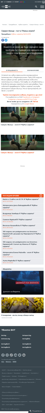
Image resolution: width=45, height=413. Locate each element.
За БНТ (4, 370)
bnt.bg (3, 335)
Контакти (34, 373)
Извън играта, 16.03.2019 (21, 34)
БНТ (2, 2)
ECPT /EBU (9, 404)
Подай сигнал (6, 376)
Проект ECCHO (19, 404)
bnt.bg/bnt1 (5, 344)
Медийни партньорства (9, 382)
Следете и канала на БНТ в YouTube (22, 99)
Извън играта (23, 24)
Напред (14, 376)
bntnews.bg (5, 339)
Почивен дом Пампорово (26, 382)
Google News (29, 104)
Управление (25, 373)
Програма (17, 373)
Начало (4, 24)
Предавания (13, 24)
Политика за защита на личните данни (14, 395)
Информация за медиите (26, 379)
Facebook (26, 97)
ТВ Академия (22, 376)
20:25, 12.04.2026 (7, 317)
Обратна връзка (34, 401)
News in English (6, 386)
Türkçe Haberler (16, 386)
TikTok (35, 101)
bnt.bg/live (26, 339)
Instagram (35, 97)
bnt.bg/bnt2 (5, 347)
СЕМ (3, 404)
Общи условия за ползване (10, 392)
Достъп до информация (9, 379)
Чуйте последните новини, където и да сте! (22, 95)
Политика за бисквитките (10, 398)
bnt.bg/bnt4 (26, 347)
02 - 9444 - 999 (8, 362)
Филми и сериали (7, 373)
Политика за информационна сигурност (14, 401)
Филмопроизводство (14, 370)
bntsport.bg (26, 335)
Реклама (35, 10)
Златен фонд (27, 370)
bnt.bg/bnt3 (26, 344)
